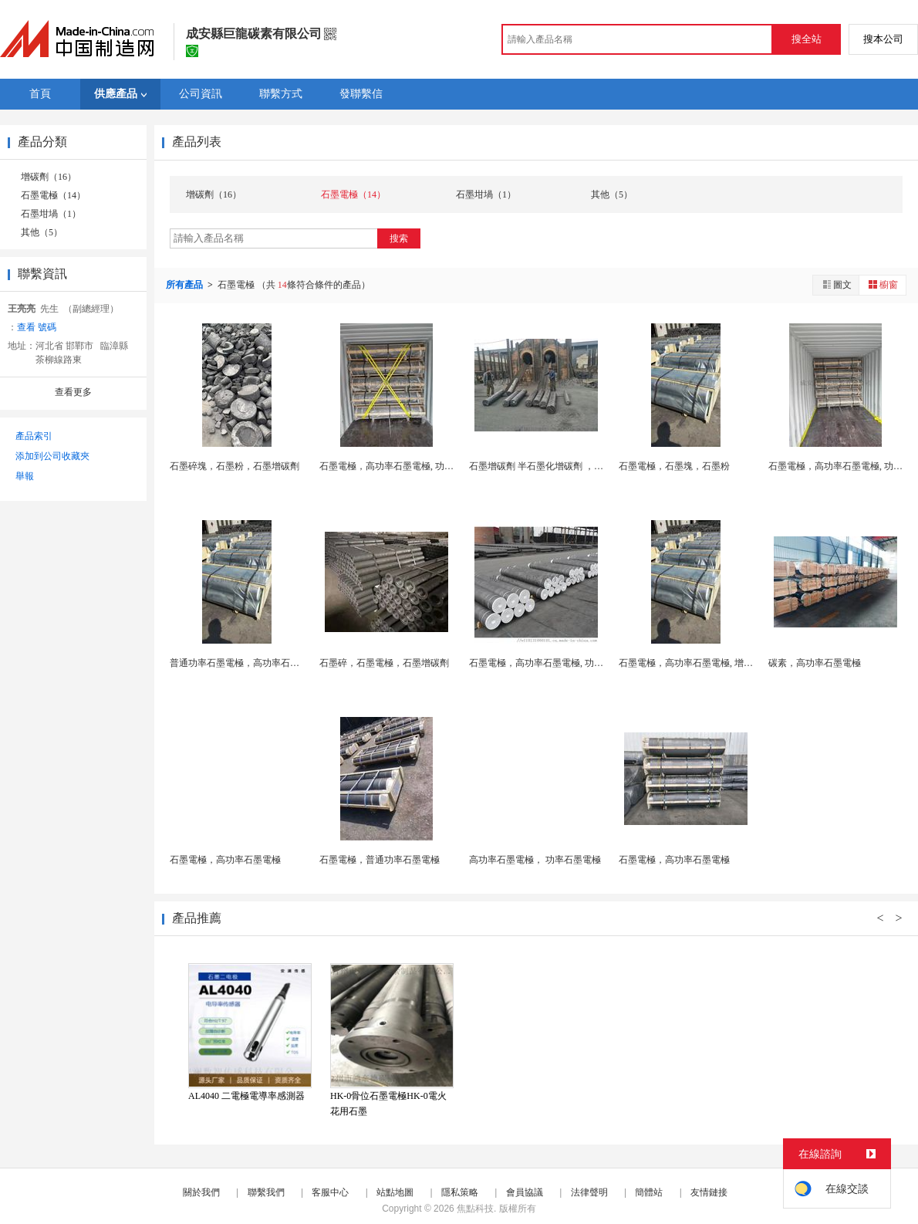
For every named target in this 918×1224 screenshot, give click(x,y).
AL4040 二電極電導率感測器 (246, 1095)
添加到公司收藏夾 (52, 456)
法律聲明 (589, 1192)
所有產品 (185, 284)
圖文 (836, 284)
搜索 (399, 238)
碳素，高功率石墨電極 (814, 663)
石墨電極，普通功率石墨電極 (379, 859)
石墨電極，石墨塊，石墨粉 (674, 466)
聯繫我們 (266, 1192)
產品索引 (33, 436)
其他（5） (41, 232)
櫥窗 (882, 284)
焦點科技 (475, 1208)
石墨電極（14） (53, 195)
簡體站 (649, 1192)
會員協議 (524, 1192)
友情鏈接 (708, 1192)
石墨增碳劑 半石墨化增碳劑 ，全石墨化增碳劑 (564, 466)
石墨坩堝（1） (51, 213)
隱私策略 (459, 1192)
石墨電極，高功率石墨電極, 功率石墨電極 (405, 466)
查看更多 (73, 392)
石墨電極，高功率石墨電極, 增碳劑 (690, 663)
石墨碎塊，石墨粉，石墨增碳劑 (234, 466)
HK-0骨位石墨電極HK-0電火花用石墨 (388, 1103)
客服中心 (330, 1192)
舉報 (24, 476)
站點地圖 (394, 1192)
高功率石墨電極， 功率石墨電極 (535, 859)
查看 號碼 (36, 327)
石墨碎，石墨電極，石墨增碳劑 (384, 663)
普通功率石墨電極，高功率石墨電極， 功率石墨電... (276, 663)
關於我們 (201, 1192)
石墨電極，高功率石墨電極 (225, 859)
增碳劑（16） (48, 176)
